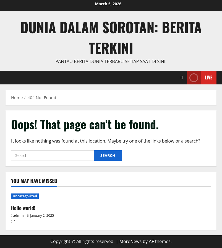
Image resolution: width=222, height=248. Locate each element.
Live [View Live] (199, 77)
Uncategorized (25, 196)
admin (18, 215)
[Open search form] (182, 77)
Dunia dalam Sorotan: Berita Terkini (111, 37)
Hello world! (23, 207)
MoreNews (130, 241)
